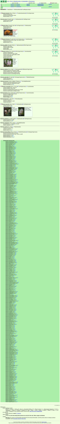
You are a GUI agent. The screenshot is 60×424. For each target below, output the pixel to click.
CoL (10, 16)
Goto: (21, 7)
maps (57, 17)
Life (8, 1)
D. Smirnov (14, 64)
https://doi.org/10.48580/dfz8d (36, 411)
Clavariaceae (32, 1)
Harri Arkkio (13, 111)
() (50, 4)
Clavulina (12, 4)
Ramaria (28, 4)
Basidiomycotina (17, 1)
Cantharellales (25, 1)
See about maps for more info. (19, 418)
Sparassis (18, 4)
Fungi (11, 1)
